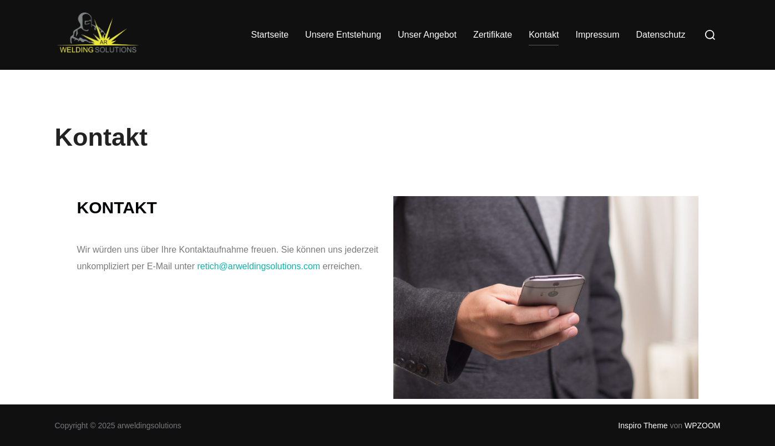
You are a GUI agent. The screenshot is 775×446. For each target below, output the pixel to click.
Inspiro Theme (642, 425)
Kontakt (544, 34)
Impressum (597, 34)
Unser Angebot (427, 34)
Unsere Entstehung (343, 34)
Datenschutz (661, 34)
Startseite (269, 34)
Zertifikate (492, 34)
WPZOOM (703, 425)
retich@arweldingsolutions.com (258, 266)
